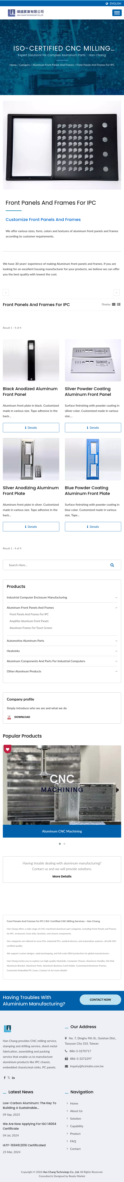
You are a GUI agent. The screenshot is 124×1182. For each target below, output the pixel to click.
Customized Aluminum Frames (91, 965)
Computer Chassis (76, 961)
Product (75, 1133)
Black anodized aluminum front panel (30, 391)
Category (24, 64)
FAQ (73, 1141)
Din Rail (110, 961)
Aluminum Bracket (16, 965)
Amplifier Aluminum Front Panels (29, 621)
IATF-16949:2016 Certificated (24, 1145)
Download (18, 717)
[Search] (53, 565)
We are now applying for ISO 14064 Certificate (29, 1126)
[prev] (6, 292)
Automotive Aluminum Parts (25, 640)
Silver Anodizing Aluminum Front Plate (31, 490)
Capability (76, 1126)
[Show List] (118, 304)
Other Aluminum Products (24, 671)
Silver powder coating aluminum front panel (88, 391)
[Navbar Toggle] (117, 12)
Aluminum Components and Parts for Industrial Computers (46, 661)
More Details (62, 876)
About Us (76, 1111)
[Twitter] (8, 1078)
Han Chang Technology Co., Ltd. (61, 1171)
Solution (75, 1118)
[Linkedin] (13, 1078)
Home (13, 64)
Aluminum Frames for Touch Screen (31, 627)
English (115, 3)
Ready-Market (77, 1176)
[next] (117, 292)
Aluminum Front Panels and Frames (53, 64)
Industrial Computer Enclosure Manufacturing (37, 597)
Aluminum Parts (34, 965)
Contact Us (44, 970)
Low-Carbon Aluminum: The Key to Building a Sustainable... (29, 1105)
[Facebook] (4, 1078)
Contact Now (100, 1000)
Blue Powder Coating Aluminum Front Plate (87, 490)
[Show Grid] (113, 304)
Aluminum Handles (95, 961)
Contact (75, 1148)
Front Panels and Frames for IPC (95, 64)
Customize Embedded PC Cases (22, 970)
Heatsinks (13, 651)
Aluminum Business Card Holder (59, 965)
